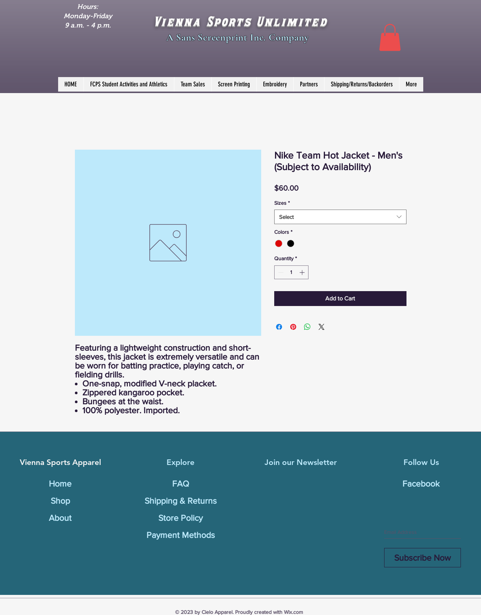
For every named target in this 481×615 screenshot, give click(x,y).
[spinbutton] (291, 272)
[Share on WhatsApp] (307, 326)
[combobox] (340, 217)
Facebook (421, 483)
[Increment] (302, 272)
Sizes (282, 203)
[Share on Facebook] (279, 326)
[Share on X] (321, 326)
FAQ (180, 483)
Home (60, 483)
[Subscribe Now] (422, 557)
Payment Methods (180, 534)
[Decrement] (280, 272)
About (60, 517)
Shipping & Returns (181, 500)
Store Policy (180, 517)
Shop (60, 500)
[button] (390, 37)
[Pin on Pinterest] (293, 326)
